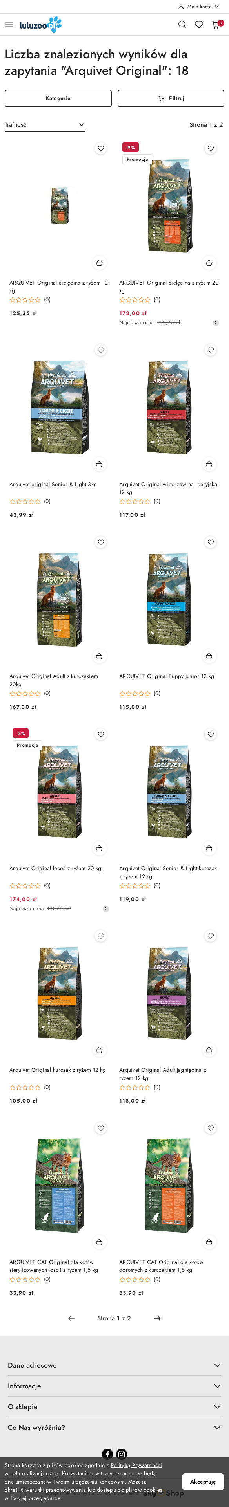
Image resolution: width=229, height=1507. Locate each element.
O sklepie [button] (114, 1406)
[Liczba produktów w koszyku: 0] (215, 24)
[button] (30, 300)
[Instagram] (121, 1454)
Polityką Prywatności (136, 1465)
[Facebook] (107, 1454)
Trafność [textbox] (15, 125)
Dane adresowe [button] (114, 1365)
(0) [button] (47, 300)
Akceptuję (203, 1481)
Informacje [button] (114, 1386)
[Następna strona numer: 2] (157, 1318)
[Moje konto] (199, 6)
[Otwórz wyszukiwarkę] (182, 24)
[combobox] (45, 125)
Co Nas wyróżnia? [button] (114, 1427)
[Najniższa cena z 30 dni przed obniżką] (216, 323)
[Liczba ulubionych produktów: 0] (198, 24)
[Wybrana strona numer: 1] (114, 1318)
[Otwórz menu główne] (9, 24)
